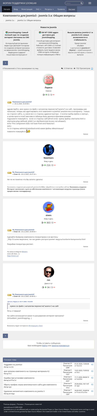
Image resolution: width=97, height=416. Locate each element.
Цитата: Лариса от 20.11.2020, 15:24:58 (20, 301)
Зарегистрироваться (60, 345)
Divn (10, 374)
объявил (80, 45)
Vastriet (79, 366)
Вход (16, 9)
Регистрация (26, 9)
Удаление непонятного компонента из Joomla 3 (24, 391)
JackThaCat (12, 380)
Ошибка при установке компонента (19, 378)
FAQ (38, 9)
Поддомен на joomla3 (13, 364)
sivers (48, 215)
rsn (48, 280)
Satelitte (79, 379)
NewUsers (49, 158)
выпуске (80, 55)
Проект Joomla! (80, 43)
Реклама (20, 404)
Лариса (48, 87)
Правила (61, 9)
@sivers (25, 252)
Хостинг (72, 9)
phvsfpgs (12, 394)
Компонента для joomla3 (22, 102)
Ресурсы (49, 9)
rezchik (11, 367)
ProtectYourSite (82, 392)
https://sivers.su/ (13, 256)
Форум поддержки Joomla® (20, 3)
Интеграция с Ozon (36, 326)
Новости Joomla (48, 27)
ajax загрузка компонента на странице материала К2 (26, 371)
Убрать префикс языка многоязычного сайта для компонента (30, 384)
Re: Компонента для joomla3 (23, 172)
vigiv (10, 387)
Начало (7, 9)
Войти (44, 345)
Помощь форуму (9, 404)
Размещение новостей (33, 404)
